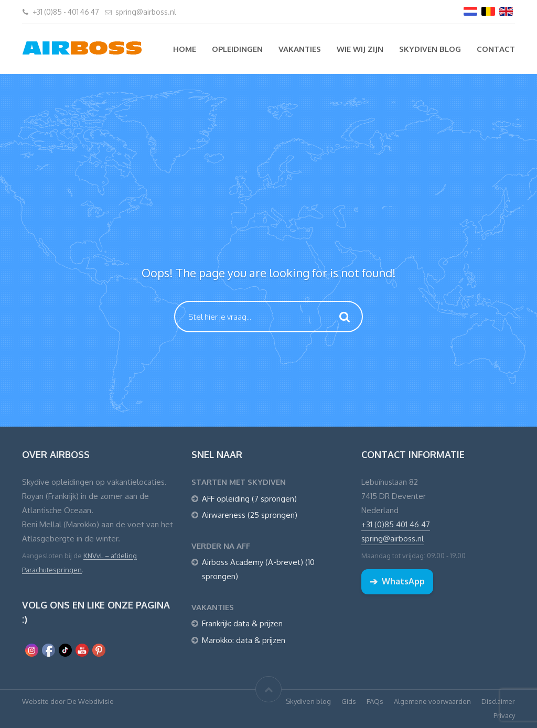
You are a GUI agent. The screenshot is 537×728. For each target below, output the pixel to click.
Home (184, 49)
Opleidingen (237, 49)
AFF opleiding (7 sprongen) (249, 499)
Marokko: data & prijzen (243, 640)
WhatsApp (397, 581)
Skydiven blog (430, 49)
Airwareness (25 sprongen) (249, 515)
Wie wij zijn (360, 49)
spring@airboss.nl (145, 11)
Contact (496, 49)
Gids (348, 701)
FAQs (375, 701)
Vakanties (299, 49)
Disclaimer (498, 701)
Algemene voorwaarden (432, 701)
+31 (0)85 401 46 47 (395, 524)
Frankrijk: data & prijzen (242, 623)
